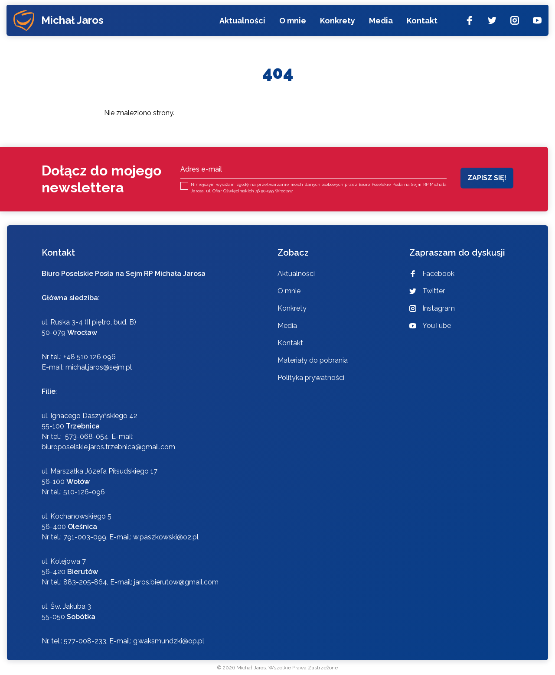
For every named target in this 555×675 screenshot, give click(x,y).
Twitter (427, 291)
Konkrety (337, 22)
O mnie (292, 22)
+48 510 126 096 (89, 357)
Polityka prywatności (311, 377)
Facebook (431, 273)
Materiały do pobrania (313, 360)
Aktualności (242, 22)
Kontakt (421, 22)
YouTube (430, 325)
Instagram (432, 308)
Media (380, 22)
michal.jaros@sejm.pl (98, 367)
